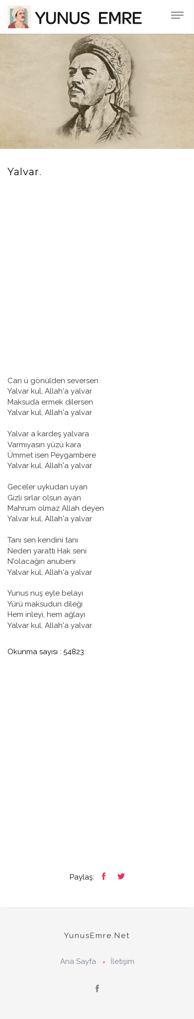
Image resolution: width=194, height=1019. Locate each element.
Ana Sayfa (78, 961)
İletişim (122, 961)
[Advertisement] (97, 279)
